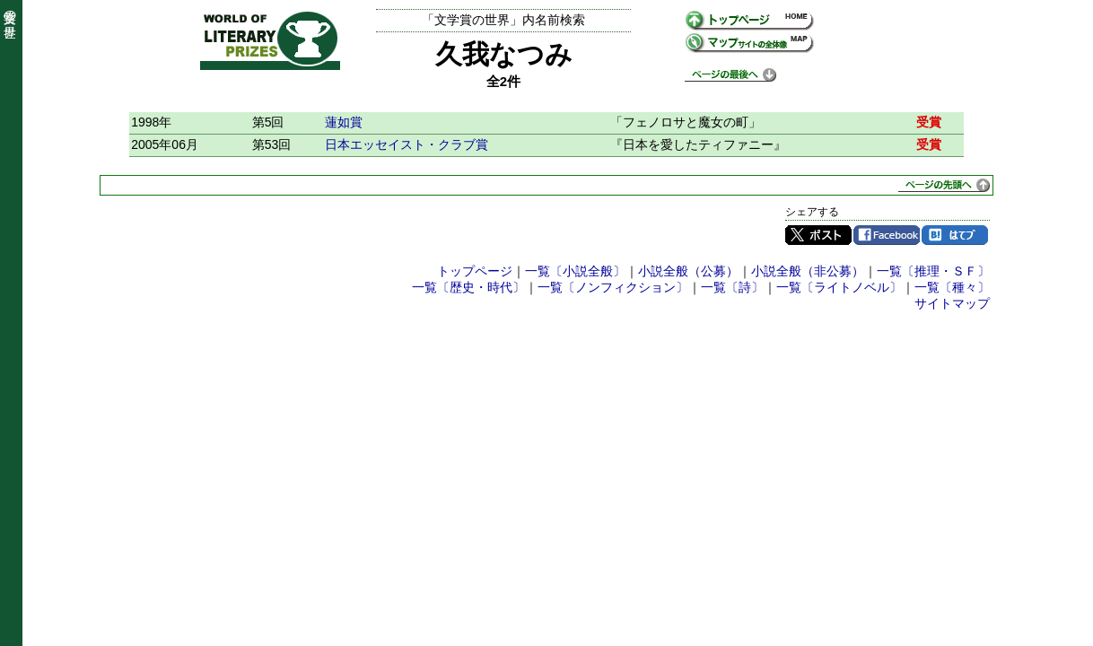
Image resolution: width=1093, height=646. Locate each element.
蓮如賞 (344, 122)
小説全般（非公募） (807, 271)
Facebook (886, 235)
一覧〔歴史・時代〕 (468, 287)
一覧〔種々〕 (952, 287)
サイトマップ (952, 303)
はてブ (955, 235)
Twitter (818, 235)
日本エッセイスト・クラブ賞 (406, 144)
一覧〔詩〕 (732, 287)
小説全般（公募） (688, 271)
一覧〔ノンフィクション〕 (613, 287)
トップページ (474, 271)
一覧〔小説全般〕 (575, 271)
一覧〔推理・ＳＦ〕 (933, 271)
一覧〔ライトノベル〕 (839, 287)
